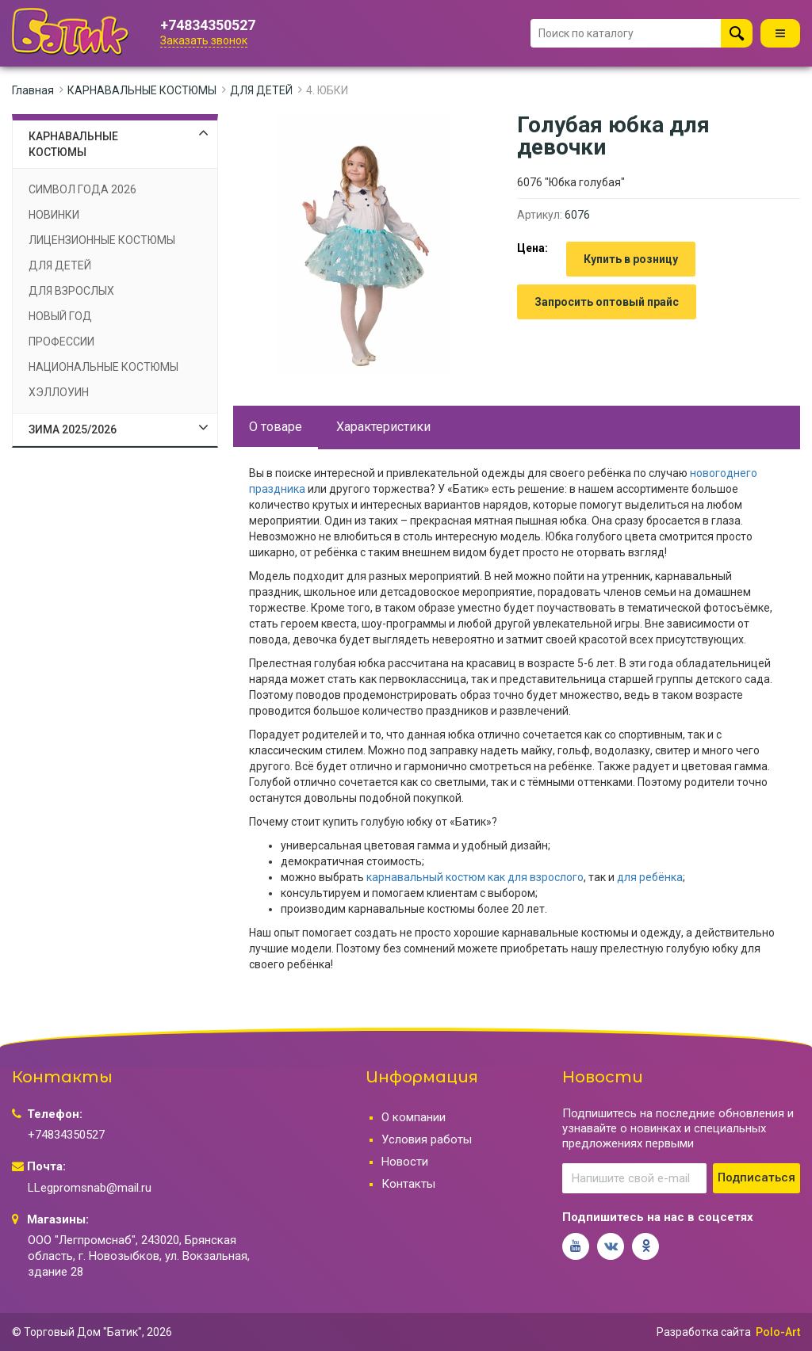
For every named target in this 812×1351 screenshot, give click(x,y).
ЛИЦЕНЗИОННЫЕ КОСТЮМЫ (102, 240)
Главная (33, 90)
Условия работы (426, 1139)
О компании (413, 1117)
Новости (404, 1161)
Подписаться (756, 1177)
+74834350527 (207, 25)
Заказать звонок (203, 40)
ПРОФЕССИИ (61, 341)
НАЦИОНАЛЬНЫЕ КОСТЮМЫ (103, 367)
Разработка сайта (704, 1332)
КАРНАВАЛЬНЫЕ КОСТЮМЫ (141, 90)
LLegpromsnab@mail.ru (89, 1188)
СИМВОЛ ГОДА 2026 (82, 189)
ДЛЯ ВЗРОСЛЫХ (71, 290)
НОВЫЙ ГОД (60, 316)
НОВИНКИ (54, 214)
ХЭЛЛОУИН (59, 392)
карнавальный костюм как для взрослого (475, 877)
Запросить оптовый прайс (606, 302)
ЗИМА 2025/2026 (73, 429)
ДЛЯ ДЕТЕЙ (261, 90)
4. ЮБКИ (327, 90)
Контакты (408, 1184)
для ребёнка (650, 877)
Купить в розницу (631, 259)
